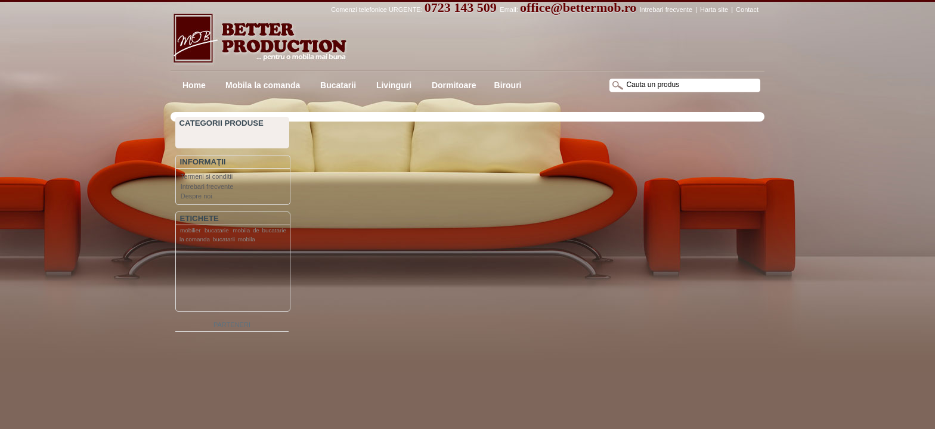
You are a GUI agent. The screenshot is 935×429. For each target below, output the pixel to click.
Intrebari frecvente (665, 9)
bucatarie (217, 230)
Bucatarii (337, 85)
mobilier (190, 230)
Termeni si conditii (207, 176)
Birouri (508, 85)
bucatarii (224, 239)
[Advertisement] (223, 279)
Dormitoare (452, 85)
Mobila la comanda (262, 85)
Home (194, 85)
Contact (747, 9)
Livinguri (392, 85)
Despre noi (196, 196)
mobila (246, 239)
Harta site (714, 9)
